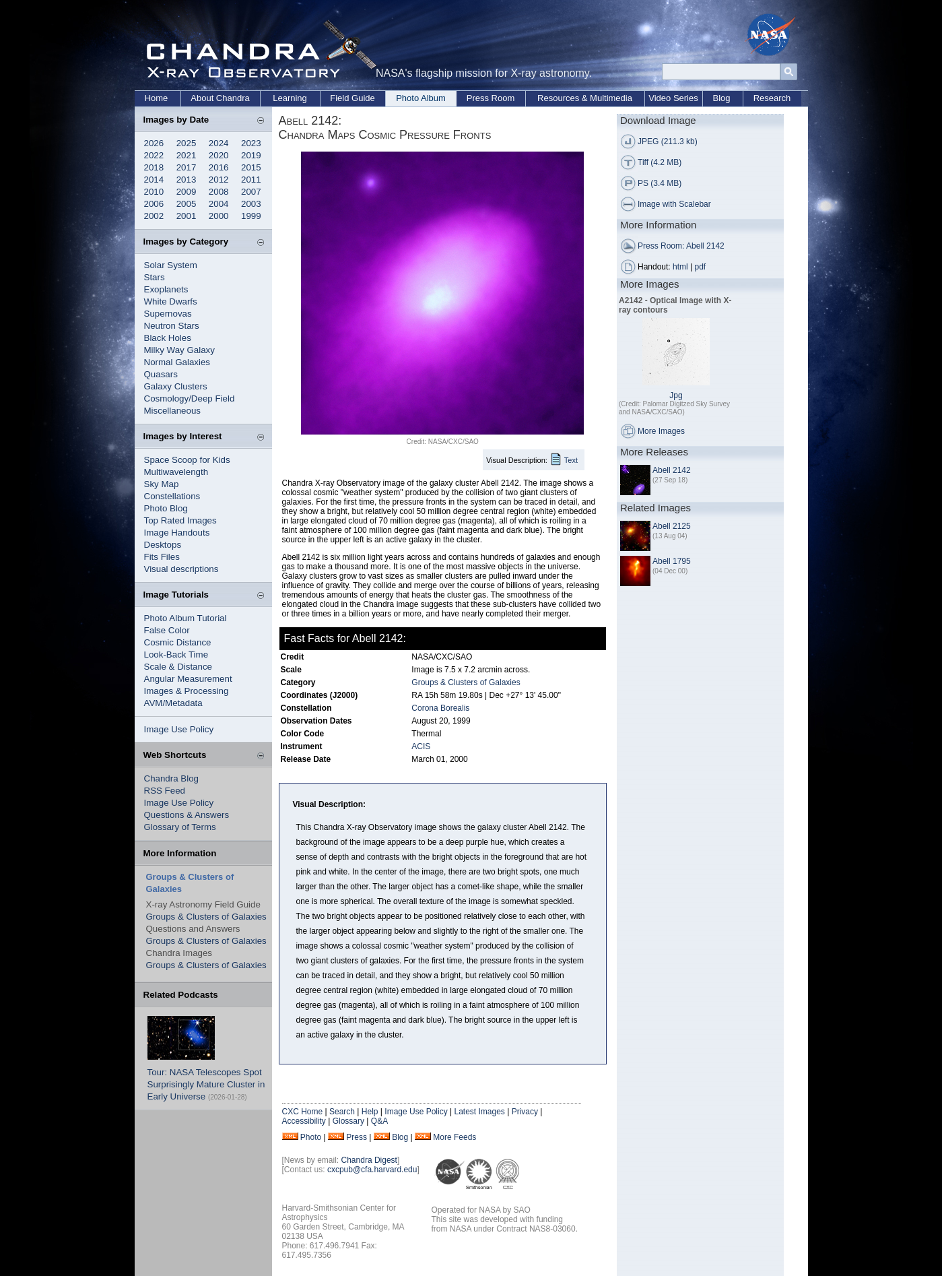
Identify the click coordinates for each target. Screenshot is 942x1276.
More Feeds (454, 1137)
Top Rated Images (180, 520)
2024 (219, 143)
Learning (290, 98)
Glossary (348, 1121)
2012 (219, 179)
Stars (154, 277)
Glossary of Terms (180, 827)
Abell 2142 (671, 470)
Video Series (673, 98)
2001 (186, 216)
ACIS (420, 746)
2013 (186, 179)
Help (370, 1111)
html (680, 267)
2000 (219, 216)
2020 (219, 155)
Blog (721, 98)
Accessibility (304, 1121)
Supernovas (168, 314)
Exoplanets (166, 289)
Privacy (525, 1111)
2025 (186, 143)
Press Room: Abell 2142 (681, 246)
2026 (154, 143)
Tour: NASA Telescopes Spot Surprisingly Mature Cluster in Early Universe (206, 1084)
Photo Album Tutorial (185, 618)
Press (356, 1137)
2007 (251, 192)
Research (772, 98)
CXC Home (302, 1111)
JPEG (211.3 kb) (668, 141)
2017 (186, 167)
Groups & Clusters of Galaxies (206, 917)
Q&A (379, 1121)
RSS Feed (165, 791)
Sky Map (161, 484)
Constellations (172, 496)
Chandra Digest (369, 1160)
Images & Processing (186, 691)
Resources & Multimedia (584, 98)
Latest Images (479, 1111)
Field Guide (352, 98)
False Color (167, 630)
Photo (310, 1137)
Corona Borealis (440, 708)
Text (571, 460)
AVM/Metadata (173, 703)
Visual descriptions (181, 569)
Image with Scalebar (674, 204)
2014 (154, 179)
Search (342, 1111)
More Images (661, 431)
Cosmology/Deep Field (189, 398)
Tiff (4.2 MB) (659, 162)
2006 (154, 204)
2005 (186, 204)
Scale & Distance (178, 667)
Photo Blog (166, 508)
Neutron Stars (171, 326)
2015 (251, 167)
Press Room (491, 98)
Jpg (675, 395)
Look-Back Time (176, 654)
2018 (154, 167)
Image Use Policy (179, 729)
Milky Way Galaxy (179, 350)
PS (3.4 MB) (659, 183)
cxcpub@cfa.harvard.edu (372, 1169)
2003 (251, 204)
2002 (154, 216)
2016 (219, 167)
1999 (251, 216)
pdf (700, 267)
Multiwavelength (176, 472)
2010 (154, 192)
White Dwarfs (170, 301)
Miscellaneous (172, 411)
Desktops (163, 545)
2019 (251, 155)
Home (156, 98)
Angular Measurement (188, 679)
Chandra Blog (171, 778)
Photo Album (421, 98)
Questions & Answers (187, 815)
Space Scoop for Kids (187, 460)
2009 (186, 192)
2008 (219, 192)
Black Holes (167, 338)
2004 (219, 204)
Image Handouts (177, 533)
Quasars (161, 374)
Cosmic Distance (177, 642)
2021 (186, 155)
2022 (154, 155)
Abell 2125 (671, 526)
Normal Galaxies (177, 362)
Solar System (170, 265)
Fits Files (162, 557)
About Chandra (220, 98)
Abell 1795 (671, 561)
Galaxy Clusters (175, 386)
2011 (251, 179)
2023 (251, 143)
